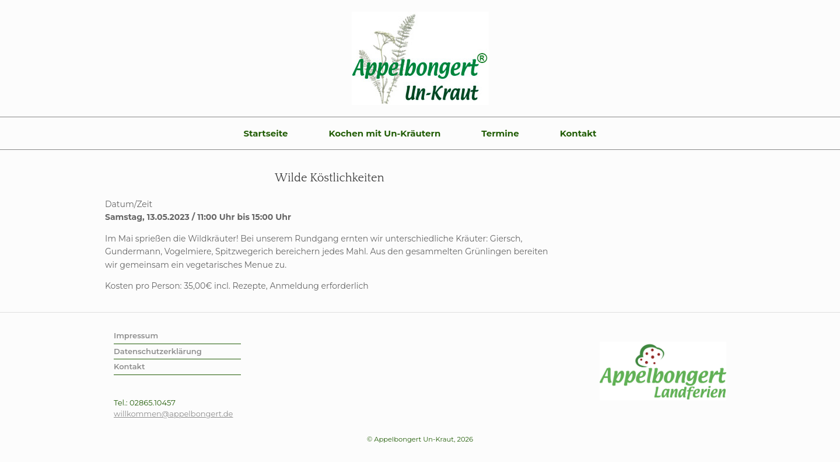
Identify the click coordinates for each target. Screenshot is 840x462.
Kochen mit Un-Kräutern (384, 133)
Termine (500, 133)
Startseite (265, 133)
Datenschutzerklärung (158, 351)
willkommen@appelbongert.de (173, 413)
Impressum (136, 335)
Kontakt (578, 133)
